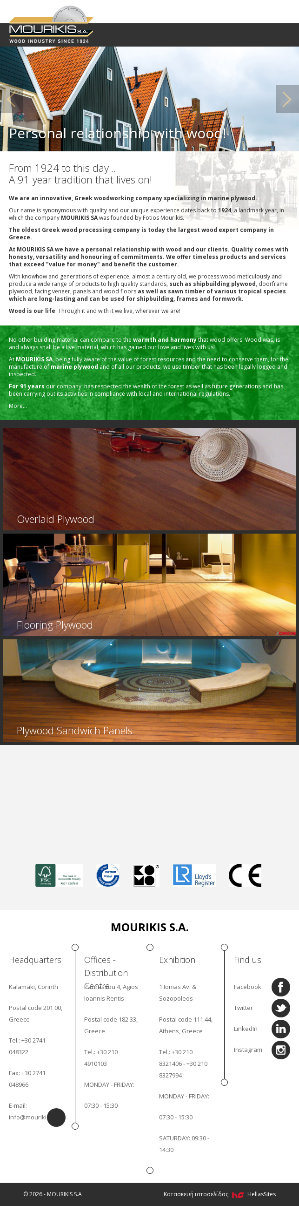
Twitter (243, 1007)
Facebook (247, 986)
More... (18, 406)
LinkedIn (246, 1028)
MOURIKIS (52, 23)
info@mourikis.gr (33, 1117)
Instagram (248, 1049)
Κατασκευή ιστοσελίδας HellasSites (220, 1194)
